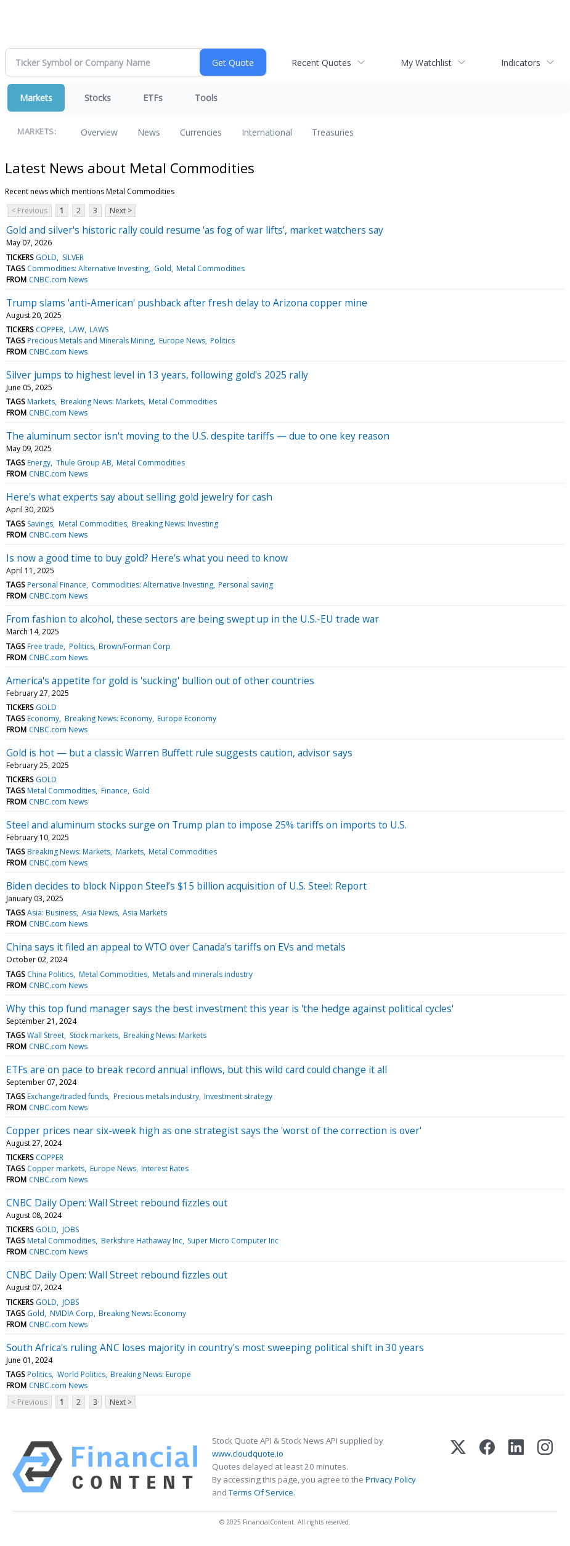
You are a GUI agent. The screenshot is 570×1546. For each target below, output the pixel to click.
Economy (43, 718)
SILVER (73, 257)
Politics (222, 340)
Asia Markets (145, 912)
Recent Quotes (321, 62)
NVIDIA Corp (72, 1313)
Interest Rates (165, 1168)
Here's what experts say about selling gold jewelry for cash (139, 497)
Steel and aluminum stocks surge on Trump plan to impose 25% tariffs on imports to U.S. (206, 825)
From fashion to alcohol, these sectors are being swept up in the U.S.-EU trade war (192, 619)
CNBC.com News (58, 279)
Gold (162, 268)
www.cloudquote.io (247, 1453)
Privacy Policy (390, 1479)
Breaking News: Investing (175, 523)
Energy (39, 462)
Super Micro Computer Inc (233, 1240)
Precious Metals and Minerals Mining (90, 340)
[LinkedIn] (516, 1467)
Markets (36, 98)
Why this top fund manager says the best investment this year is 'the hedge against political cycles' (230, 1008)
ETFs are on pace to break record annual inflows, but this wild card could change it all (196, 1069)
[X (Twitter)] (458, 1467)
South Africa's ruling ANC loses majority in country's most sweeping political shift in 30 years (215, 1347)
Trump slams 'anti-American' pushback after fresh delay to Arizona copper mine (186, 302)
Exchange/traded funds (67, 1096)
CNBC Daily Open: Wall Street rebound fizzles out (116, 1202)
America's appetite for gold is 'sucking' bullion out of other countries (160, 680)
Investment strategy (238, 1096)
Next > (121, 210)
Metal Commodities (210, 268)
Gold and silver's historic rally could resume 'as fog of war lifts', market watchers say (194, 230)
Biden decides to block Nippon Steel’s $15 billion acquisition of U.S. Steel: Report (186, 886)
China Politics (50, 974)
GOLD (46, 257)
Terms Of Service (261, 1492)
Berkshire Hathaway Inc (141, 1240)
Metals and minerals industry (202, 974)
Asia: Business (51, 912)
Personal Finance (56, 584)
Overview (99, 132)
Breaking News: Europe (150, 1374)
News (148, 132)
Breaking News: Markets (102, 401)
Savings (40, 523)
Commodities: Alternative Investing (88, 268)
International (267, 132)
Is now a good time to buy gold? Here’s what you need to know (147, 558)
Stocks (97, 98)
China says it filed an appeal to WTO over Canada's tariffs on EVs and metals (176, 947)
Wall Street (45, 1035)
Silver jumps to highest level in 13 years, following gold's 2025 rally (157, 375)
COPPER (49, 329)
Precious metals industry (156, 1096)
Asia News (100, 912)
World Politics (81, 1374)
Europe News (182, 340)
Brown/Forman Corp (135, 646)
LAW (76, 329)
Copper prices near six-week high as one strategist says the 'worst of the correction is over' (213, 1130)
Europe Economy (186, 718)
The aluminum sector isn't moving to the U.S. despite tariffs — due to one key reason (197, 436)
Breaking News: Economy (108, 718)
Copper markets (55, 1168)
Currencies (201, 132)
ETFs (153, 98)
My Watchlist (426, 62)
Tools (206, 98)
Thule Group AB (84, 462)
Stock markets (94, 1035)
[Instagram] (545, 1467)
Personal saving (245, 584)
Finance (114, 790)
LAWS (98, 329)
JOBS (70, 1229)
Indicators (520, 62)
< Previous (29, 210)
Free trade (45, 646)
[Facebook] (487, 1467)
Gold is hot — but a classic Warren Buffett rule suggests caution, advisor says (179, 752)
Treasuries (333, 132)
